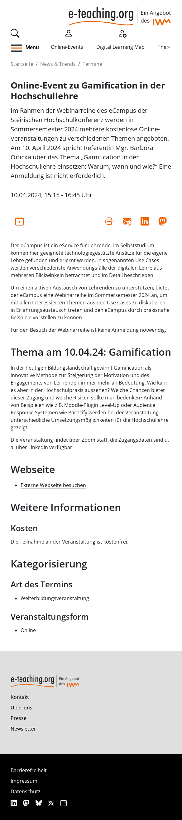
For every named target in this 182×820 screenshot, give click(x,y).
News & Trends (58, 64)
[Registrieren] (122, 32)
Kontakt (20, 697)
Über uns (21, 707)
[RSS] (52, 803)
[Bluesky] (39, 803)
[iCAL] (63, 803)
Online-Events (67, 46)
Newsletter (23, 728)
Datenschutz (26, 791)
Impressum (24, 780)
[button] (21, 48)
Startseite (22, 64)
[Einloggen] (68, 32)
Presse (18, 718)
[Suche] (15, 32)
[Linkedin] (14, 803)
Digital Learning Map (120, 46)
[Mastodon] (27, 803)
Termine (92, 64)
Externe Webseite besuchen (53, 485)
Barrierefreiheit (29, 770)
